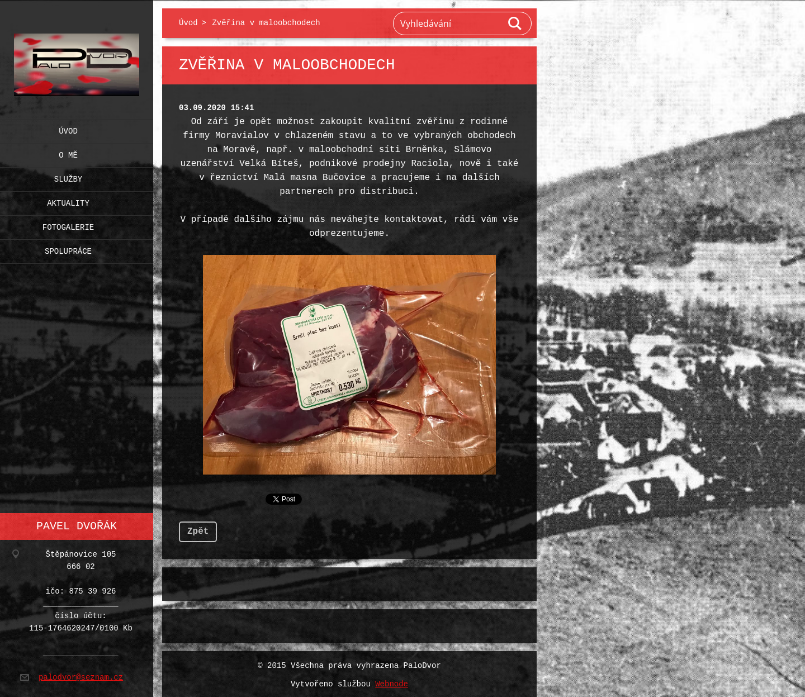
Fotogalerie (68, 225)
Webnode (391, 682)
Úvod (68, 129)
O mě (68, 153)
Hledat (515, 23)
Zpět (198, 529)
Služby (68, 177)
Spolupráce (68, 249)
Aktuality (68, 201)
